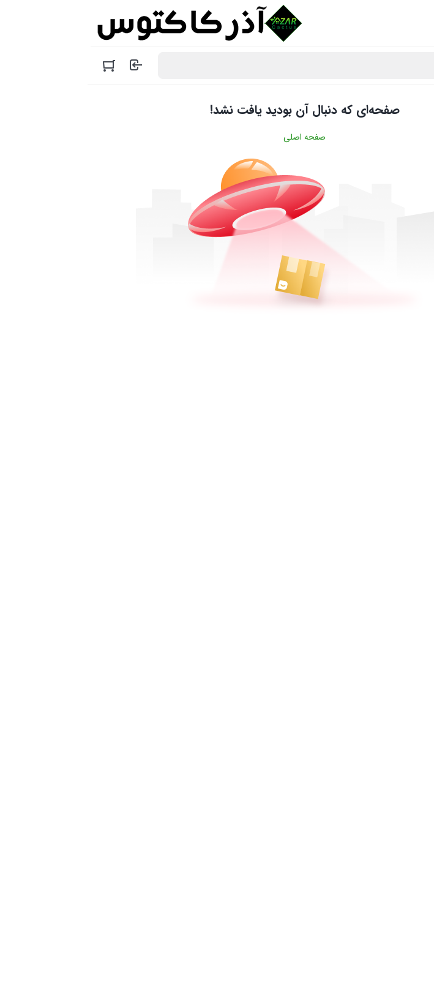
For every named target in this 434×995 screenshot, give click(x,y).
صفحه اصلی (217, 137)
